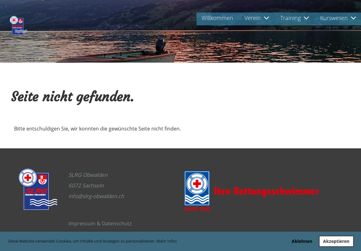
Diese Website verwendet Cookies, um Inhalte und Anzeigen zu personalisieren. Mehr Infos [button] (92, 241)
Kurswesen (338, 18)
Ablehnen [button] (302, 241)
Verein (257, 18)
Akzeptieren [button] (336, 241)
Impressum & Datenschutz (100, 223)
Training (294, 18)
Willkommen (217, 18)
